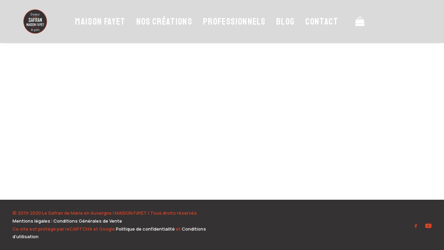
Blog (282, 30)
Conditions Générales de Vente (87, 221)
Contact (318, 30)
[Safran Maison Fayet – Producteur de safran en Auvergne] (33, 30)
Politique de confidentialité (145, 229)
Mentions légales (31, 221)
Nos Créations (161, 30)
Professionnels (230, 30)
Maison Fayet (97, 30)
